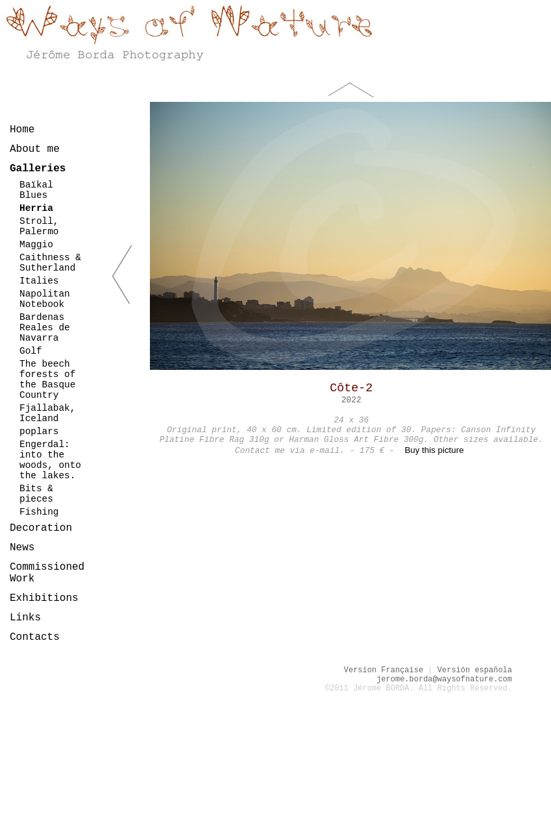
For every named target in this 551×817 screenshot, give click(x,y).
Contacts (35, 637)
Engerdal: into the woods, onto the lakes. (50, 460)
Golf (30, 351)
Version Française (383, 670)
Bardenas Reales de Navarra (44, 327)
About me (35, 149)
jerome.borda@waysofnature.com (444, 679)
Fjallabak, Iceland (47, 413)
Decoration (41, 528)
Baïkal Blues (36, 190)
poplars (38, 431)
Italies (38, 281)
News (22, 548)
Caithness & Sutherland (50, 262)
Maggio (36, 244)
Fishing (38, 512)
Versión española (474, 670)
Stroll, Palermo (38, 226)
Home (22, 130)
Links (25, 618)
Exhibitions (44, 598)
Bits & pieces (36, 493)
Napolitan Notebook (44, 299)
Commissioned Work (47, 573)
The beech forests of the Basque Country (47, 379)
